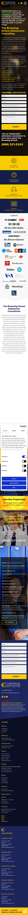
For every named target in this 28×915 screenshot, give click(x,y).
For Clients (4, 806)
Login (2, 816)
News (3, 817)
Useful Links (4, 789)
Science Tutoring (5, 757)
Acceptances (4, 777)
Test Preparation (5, 743)
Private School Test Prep (7, 746)
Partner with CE (5, 794)
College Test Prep (5, 747)
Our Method (4, 730)
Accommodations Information (8, 809)
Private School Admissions (8, 739)
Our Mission (4, 728)
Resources (4, 786)
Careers (3, 797)
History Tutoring (5, 755)
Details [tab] (14, 430)
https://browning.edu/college (16, 618)
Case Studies (4, 782)
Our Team (3, 732)
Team (21, 3)
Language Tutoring (6, 760)
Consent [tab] (5, 430)
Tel (18, 3)
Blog (2, 819)
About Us (3, 726)
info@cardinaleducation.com (12, 693)
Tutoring (3, 751)
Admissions (4, 735)
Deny (14, 487)
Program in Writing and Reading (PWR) (11, 766)
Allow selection (14, 483)
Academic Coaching (6, 768)
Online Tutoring (5, 754)
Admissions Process (6, 810)
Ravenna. (22, 610)
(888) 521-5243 (7, 690)
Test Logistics (4, 812)
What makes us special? (7, 799)
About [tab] (23, 430)
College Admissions (6, 738)
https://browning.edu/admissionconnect (12, 568)
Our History (4, 801)
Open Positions (5, 803)
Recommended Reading (7, 790)
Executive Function (6, 770)
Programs (4, 764)
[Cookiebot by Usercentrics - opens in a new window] (20, 427)
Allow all (14, 478)
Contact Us (4, 821)
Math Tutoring (4, 758)
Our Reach (4, 779)
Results (3, 775)
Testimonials (4, 781)
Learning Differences (6, 771)
